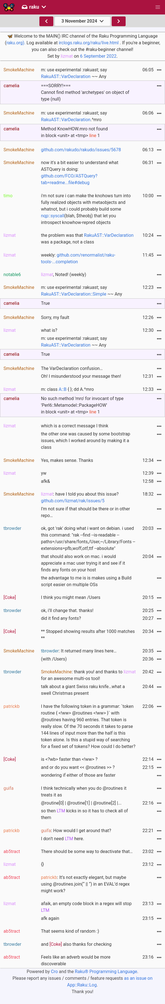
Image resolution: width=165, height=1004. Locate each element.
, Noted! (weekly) (63, 274)
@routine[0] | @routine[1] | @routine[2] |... (81, 803)
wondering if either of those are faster (78, 775)
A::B (62, 389)
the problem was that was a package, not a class (87, 239)
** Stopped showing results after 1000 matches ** (88, 635)
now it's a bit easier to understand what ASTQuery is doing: (79, 172)
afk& (45, 481)
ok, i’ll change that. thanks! (67, 610)
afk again (50, 918)
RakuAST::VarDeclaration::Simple (73, 294)
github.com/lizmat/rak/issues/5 (72, 500)
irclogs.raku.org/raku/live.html (88, 42)
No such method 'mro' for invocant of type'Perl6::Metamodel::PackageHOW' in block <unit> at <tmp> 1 (82, 405)
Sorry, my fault (55, 317)
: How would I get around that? (76, 830)
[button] (157, 7)
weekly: (78, 258)
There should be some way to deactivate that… (87, 851)
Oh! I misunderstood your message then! (81, 376)
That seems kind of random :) (70, 931)
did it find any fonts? (61, 618)
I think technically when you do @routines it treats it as (83, 792)
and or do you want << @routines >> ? (78, 767)
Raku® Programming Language (106, 971)
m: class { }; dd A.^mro (67, 389)
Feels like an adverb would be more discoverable (76, 960)
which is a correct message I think (74, 425)
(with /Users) (54, 659)
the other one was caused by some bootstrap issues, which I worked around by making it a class (85, 440)
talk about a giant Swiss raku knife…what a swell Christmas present (83, 690)
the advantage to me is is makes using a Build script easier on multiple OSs (86, 581)
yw (44, 473)
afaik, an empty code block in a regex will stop (86, 907)
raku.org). (15, 42)
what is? (49, 330)
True (45, 303)
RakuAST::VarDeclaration (66, 76)
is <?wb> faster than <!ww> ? (69, 759)
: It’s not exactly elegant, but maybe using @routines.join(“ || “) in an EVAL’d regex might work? (85, 884)
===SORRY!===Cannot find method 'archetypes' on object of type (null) (85, 92)
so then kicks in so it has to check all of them (84, 814)
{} (42, 864)
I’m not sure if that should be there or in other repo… (85, 512)
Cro (54, 971)
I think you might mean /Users (71, 597)
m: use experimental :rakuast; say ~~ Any (74, 73)
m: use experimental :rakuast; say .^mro (74, 116)
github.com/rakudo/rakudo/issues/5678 (81, 149)
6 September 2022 (98, 56)
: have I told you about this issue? (80, 497)
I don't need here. (62, 838)
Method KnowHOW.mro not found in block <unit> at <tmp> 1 (74, 132)
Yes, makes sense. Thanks (67, 460)
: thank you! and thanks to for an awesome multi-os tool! (88, 675)
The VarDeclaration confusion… (72, 368)
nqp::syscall (52, 215)
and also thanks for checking (76, 944)
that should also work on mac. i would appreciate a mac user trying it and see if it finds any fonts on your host (83, 563)
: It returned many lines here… (79, 651)
